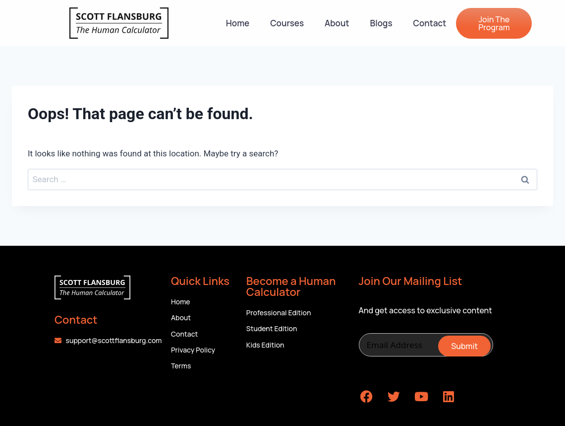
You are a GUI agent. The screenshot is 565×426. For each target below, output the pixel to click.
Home (237, 23)
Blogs (381, 23)
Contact (430, 23)
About (337, 23)
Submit (464, 346)
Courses (287, 23)
